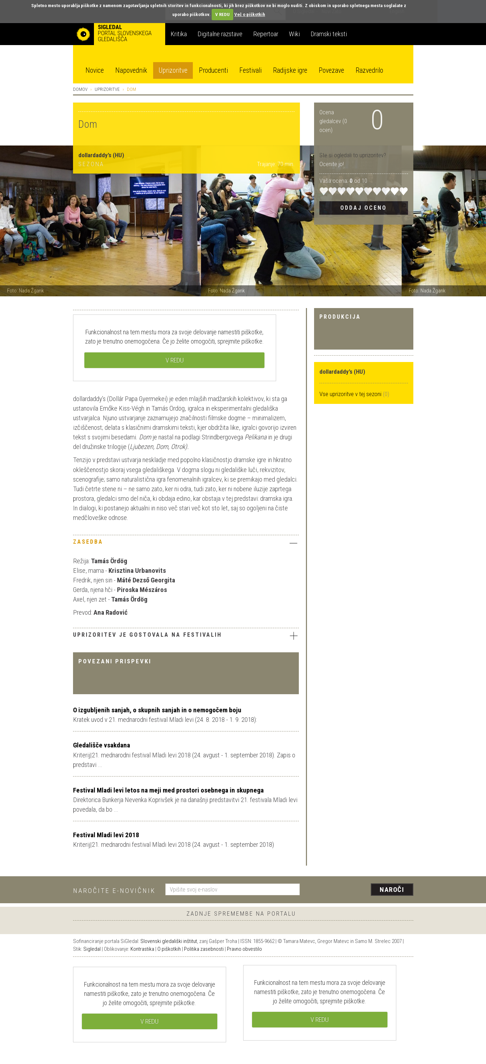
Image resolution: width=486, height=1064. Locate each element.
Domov (80, 89)
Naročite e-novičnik (114, 891)
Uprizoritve (173, 70)
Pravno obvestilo (244, 949)
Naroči (392, 889)
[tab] (186, 544)
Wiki (294, 34)
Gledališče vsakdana (101, 745)
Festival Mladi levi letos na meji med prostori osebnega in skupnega (168, 790)
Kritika (179, 34)
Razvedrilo (369, 70)
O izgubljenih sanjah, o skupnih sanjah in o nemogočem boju (157, 710)
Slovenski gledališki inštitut (168, 941)
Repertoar (265, 34)
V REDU (222, 14)
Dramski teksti (329, 34)
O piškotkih (169, 949)
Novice (94, 70)
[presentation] (361, 890)
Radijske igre (290, 70)
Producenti (213, 70)
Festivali (250, 70)
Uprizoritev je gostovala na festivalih (186, 635)
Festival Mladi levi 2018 (106, 835)
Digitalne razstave (219, 34)
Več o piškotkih (249, 14)
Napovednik (131, 70)
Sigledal (92, 949)
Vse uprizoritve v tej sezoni (351, 393)
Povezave (331, 70)
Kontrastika (142, 949)
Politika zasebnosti (204, 949)
